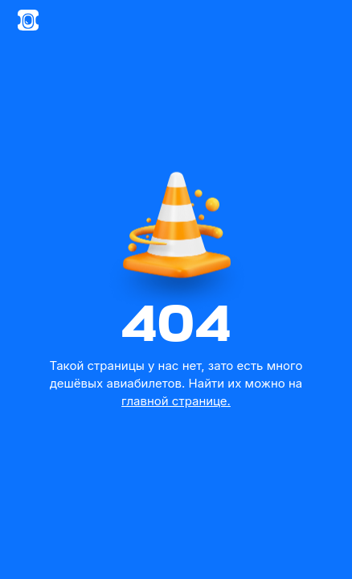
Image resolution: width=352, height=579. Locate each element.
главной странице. (176, 401)
